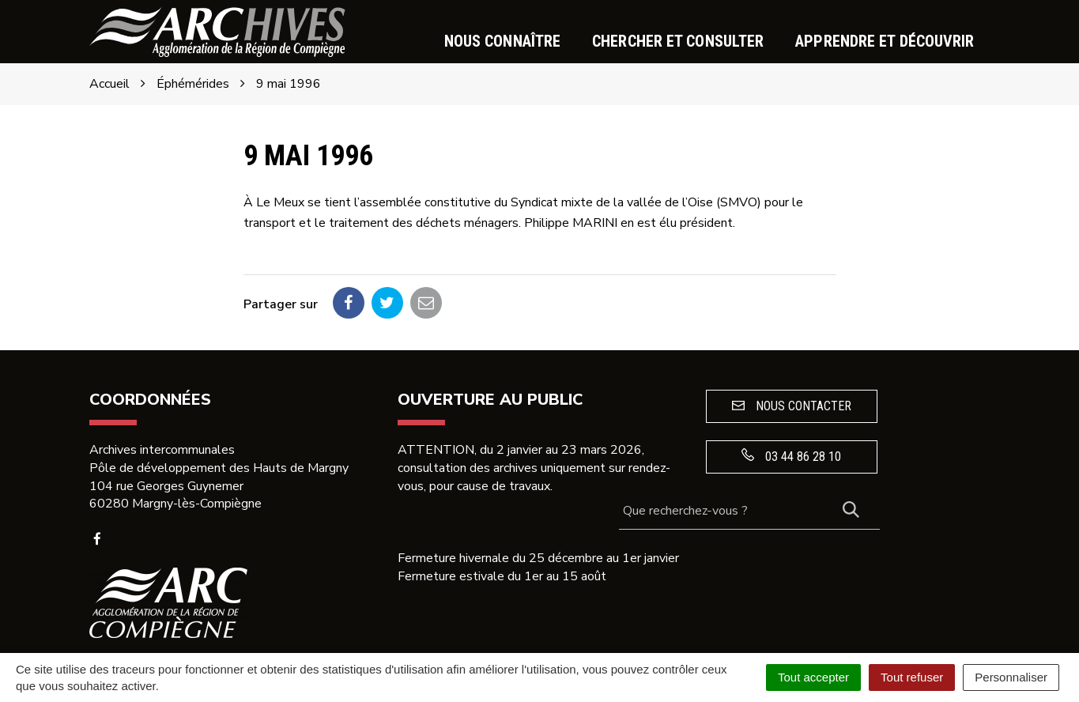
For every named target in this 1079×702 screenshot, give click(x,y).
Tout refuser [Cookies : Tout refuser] (912, 677)
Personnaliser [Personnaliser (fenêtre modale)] (1011, 677)
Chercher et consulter (678, 41)
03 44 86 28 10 (791, 456)
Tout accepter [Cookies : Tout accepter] (813, 677)
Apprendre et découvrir (884, 41)
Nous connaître (502, 41)
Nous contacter (791, 405)
